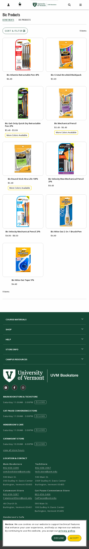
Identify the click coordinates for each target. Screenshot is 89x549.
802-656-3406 (43, 494)
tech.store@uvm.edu (46, 471)
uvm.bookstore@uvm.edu (16, 471)
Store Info (12, 349)
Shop (9, 329)
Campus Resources (16, 359)
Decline (59, 538)
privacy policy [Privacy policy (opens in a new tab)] (67, 530)
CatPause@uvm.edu (46, 498)
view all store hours (13, 450)
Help (8, 339)
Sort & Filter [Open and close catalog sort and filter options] (15, 30)
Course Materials (16, 319)
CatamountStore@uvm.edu (17, 498)
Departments (8, 20)
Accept (74, 538)
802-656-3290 (11, 467)
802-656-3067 (43, 467)
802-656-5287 (11, 494)
